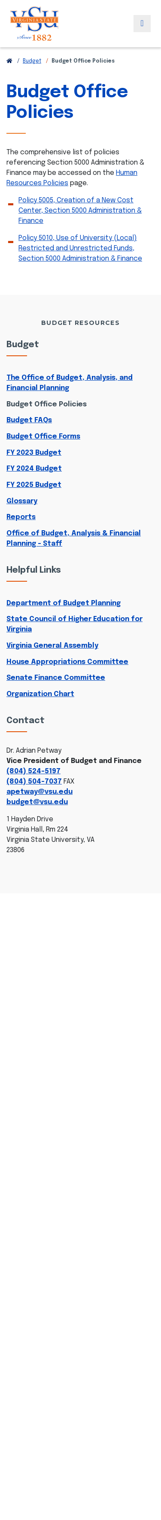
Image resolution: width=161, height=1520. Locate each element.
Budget (32, 61)
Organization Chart (40, 694)
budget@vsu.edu (37, 802)
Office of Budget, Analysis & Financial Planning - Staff (73, 538)
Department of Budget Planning (63, 603)
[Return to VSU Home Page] (9, 61)
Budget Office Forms (43, 436)
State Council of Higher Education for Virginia (74, 624)
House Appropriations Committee (67, 662)
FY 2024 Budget (34, 468)
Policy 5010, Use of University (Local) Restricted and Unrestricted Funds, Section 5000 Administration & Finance (80, 248)
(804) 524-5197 (33, 771)
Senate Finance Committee (55, 678)
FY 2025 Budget (33, 485)
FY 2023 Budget (33, 453)
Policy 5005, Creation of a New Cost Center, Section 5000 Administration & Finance (80, 211)
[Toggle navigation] (142, 23)
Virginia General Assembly (52, 645)
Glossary (21, 501)
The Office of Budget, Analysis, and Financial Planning (69, 383)
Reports (21, 517)
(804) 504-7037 (34, 781)
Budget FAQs (29, 420)
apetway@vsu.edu (39, 792)
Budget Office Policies (46, 404)
